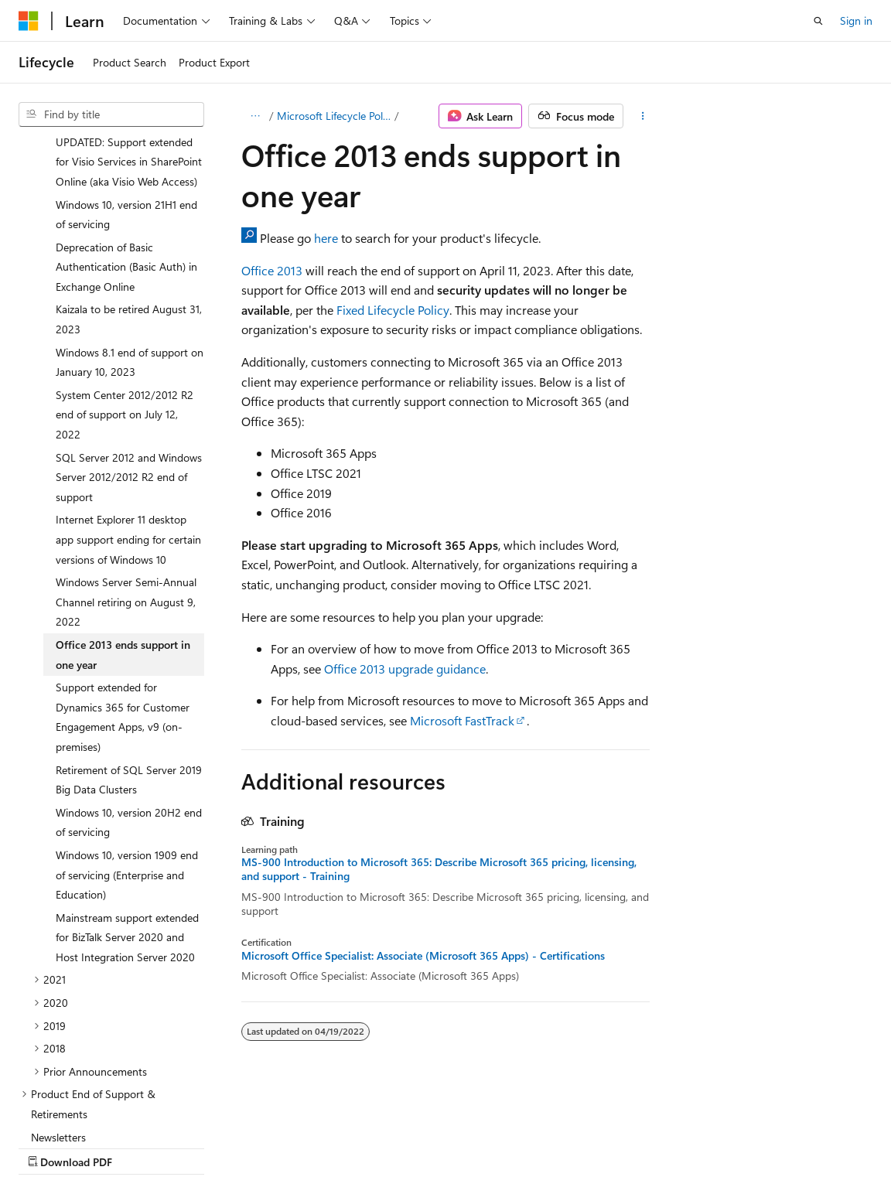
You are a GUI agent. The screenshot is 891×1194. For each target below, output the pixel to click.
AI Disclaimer (49, 1146)
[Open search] (818, 21)
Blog (210, 1146)
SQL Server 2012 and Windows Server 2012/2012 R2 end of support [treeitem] (129, 343)
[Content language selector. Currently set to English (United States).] (89, 1109)
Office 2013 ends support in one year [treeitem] (123, 520)
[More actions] (643, 116)
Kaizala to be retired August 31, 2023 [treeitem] (129, 184)
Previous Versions (140, 1146)
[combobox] (111, 114)
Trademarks (491, 1146)
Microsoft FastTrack (462, 720)
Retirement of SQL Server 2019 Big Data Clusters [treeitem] (129, 645)
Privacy (338, 1146)
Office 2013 (271, 270)
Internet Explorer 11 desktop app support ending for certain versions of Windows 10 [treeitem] (128, 404)
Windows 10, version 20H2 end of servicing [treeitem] (129, 687)
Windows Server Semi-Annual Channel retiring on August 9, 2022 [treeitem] (126, 467)
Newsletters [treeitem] (58, 1002)
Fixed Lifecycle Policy (392, 310)
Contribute (276, 1146)
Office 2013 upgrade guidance (405, 668)
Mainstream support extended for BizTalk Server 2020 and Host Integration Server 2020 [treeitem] (127, 803)
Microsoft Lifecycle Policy (334, 115)
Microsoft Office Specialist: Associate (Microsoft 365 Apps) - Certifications (423, 956)
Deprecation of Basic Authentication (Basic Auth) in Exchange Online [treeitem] (126, 132)
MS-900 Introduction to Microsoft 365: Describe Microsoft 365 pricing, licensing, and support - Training (439, 869)
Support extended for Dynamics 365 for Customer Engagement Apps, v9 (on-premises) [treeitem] (122, 582)
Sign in (856, 20)
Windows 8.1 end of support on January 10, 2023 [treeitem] (129, 227)
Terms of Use (415, 1146)
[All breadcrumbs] (254, 116)
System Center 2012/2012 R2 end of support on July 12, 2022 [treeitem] (124, 280)
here (326, 238)
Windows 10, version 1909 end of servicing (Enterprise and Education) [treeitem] (127, 740)
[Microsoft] (29, 21)
